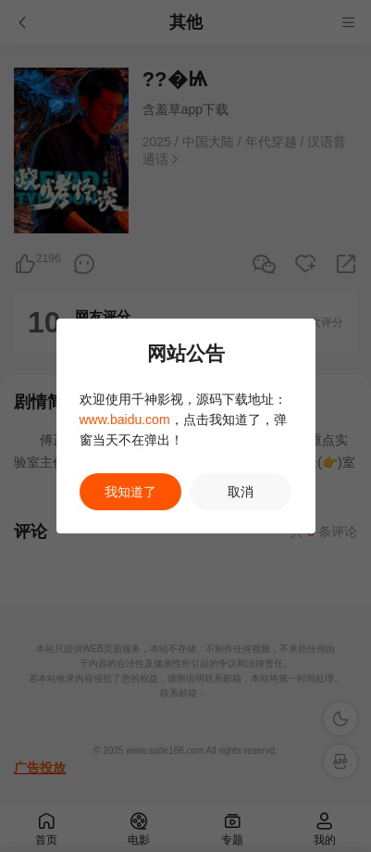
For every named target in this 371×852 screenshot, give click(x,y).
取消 (241, 491)
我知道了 (130, 491)
